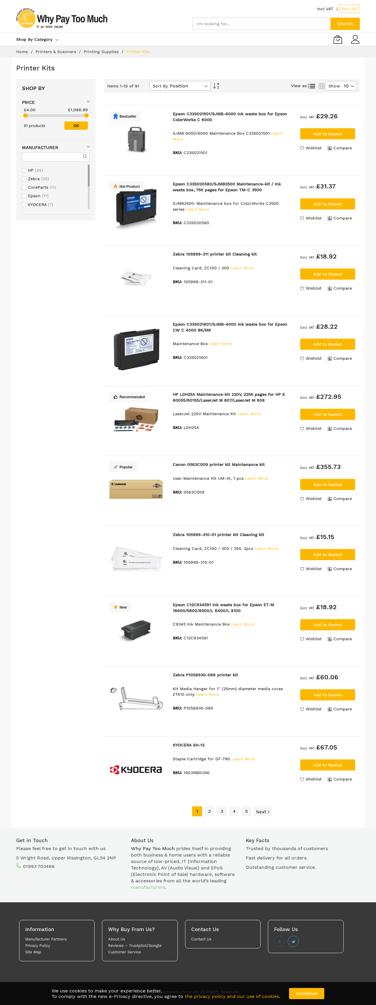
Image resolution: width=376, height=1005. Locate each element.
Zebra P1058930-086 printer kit (205, 675)
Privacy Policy (37, 945)
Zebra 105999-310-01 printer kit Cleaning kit (218, 534)
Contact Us (201, 939)
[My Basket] (337, 39)
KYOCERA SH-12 (188, 745)
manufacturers (148, 887)
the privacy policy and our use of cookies (232, 996)
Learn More (197, 209)
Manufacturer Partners (46, 939)
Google (155, 945)
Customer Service (124, 952)
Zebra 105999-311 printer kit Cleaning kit (215, 254)
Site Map (33, 952)
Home (22, 51)
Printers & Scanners (57, 51)
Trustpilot (138, 945)
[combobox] (261, 24)
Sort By (160, 86)
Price (28, 102)
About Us (116, 939)
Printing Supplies (102, 51)
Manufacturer (40, 147)
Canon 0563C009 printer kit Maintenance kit (219, 464)
